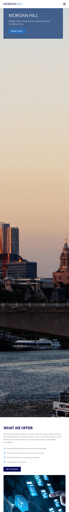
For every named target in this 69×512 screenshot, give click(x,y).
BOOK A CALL (17, 31)
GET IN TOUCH (12, 469)
